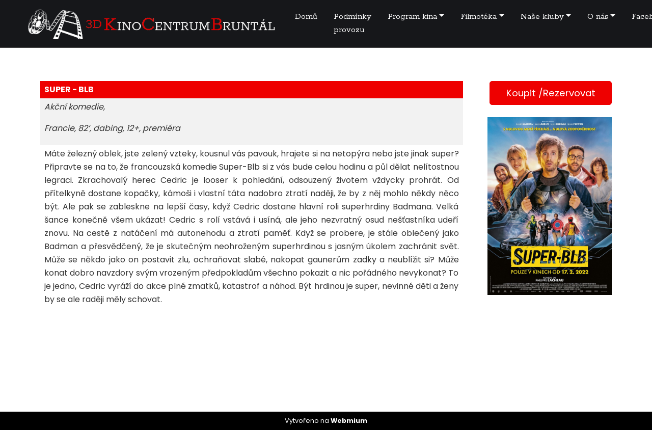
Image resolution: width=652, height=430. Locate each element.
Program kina (412, 16)
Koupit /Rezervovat (550, 93)
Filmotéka (478, 16)
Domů (306, 16)
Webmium (349, 420)
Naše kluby (542, 16)
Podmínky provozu (352, 23)
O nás (597, 16)
